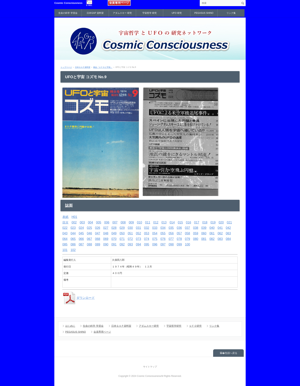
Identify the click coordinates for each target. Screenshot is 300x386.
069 (105, 239)
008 (123, 222)
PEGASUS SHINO (203, 13)
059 (195, 233)
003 (82, 222)
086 (73, 244)
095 (146, 244)
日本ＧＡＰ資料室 (82, 67)
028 (114, 227)
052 (138, 233)
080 (195, 239)
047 (97, 233)
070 (114, 239)
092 (122, 244)
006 (106, 222)
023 (73, 227)
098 (171, 244)
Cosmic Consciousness (68, 3)
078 (179, 239)
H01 (74, 217)
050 (122, 233)
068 (97, 239)
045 (81, 233)
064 (65, 239)
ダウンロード (78, 297)
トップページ (66, 67)
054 (154, 233)
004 (90, 222)
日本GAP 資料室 (95, 13)
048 (105, 233)
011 (147, 222)
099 (179, 244)
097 (162, 244)
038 (195, 227)
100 (187, 244)
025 (89, 227)
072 (130, 239)
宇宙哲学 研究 (149, 13)
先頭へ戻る (231, 353)
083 (220, 239)
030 (130, 227)
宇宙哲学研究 (173, 325)
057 (179, 233)
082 (212, 239)
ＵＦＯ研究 (195, 325)
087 (81, 244)
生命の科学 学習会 (67, 13)
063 (228, 233)
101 (65, 250)
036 (179, 227)
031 (138, 227)
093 (130, 244)
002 (74, 222)
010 (139, 222)
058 (187, 233)
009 (131, 222)
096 (154, 244)
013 (164, 222)
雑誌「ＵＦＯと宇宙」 (102, 67)
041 (220, 227)
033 (154, 227)
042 (228, 227)
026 (97, 227)
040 (212, 227)
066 (81, 239)
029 (122, 227)
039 (203, 227)
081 (203, 239)
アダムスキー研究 (149, 325)
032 (146, 227)
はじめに (70, 325)
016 (188, 222)
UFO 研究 (177, 13)
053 (146, 233)
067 (89, 239)
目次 (65, 222)
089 (97, 244)
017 (196, 222)
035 (171, 227)
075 (154, 239)
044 (73, 233)
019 (213, 222)
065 (73, 239)
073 (138, 239)
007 (115, 222)
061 (212, 233)
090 (105, 244)
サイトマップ (150, 366)
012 (155, 222)
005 (98, 222)
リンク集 (231, 13)
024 (81, 227)
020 (221, 222)
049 (114, 233)
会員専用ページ (102, 331)
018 (204, 222)
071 (122, 239)
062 (220, 233)
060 (203, 233)
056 (171, 233)
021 (229, 222)
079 (187, 239)
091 (114, 244)
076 (162, 239)
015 (180, 222)
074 (146, 239)
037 (187, 227)
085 (65, 244)
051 (130, 233)
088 (89, 244)
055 (162, 233)
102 (73, 250)
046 (89, 233)
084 (228, 239)
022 (65, 227)
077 (171, 239)
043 (65, 233)
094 (138, 244)
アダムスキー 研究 (122, 13)
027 (105, 227)
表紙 (65, 217)
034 (162, 227)
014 (172, 222)
